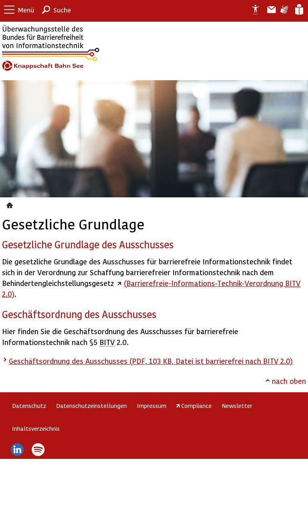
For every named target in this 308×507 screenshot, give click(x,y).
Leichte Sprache (298, 10)
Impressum (151, 405)
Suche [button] (62, 10)
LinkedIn (17, 449)
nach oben (289, 381)
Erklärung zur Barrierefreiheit (252, 10)
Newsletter (237, 405)
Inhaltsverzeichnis (36, 428)
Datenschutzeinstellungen (91, 405)
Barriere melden (268, 10)
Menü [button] (26, 10)
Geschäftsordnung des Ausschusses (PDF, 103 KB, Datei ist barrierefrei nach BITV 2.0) (151, 361)
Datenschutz (29, 405)
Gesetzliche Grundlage (11, 204)
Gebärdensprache (283, 10)
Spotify (38, 449)
